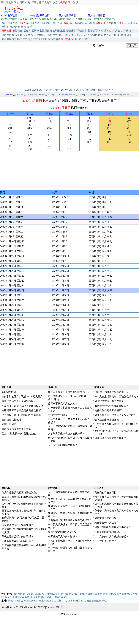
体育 (23, 26)
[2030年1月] (10, 94)
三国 (62, 30)
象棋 (123, 35)
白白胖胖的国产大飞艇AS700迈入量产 (22, 396)
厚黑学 (97, 30)
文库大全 (115, 30)
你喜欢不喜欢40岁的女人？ (62, 403)
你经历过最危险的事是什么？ (110, 438)
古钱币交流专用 (93, 594)
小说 (27, 2)
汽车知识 (27, 39)
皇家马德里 (45, 600)
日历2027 (35, 23)
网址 (16, 2)
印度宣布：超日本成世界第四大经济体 (22, 405)
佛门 (60, 35)
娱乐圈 (15, 35)
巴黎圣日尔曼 (93, 600)
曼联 (104, 600)
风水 (65, 35)
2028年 (49, 90)
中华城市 (41, 35)
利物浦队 (18, 600)
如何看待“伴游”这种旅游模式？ (111, 405)
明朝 (79, 30)
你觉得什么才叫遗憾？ (106, 518)
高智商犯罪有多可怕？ (106, 492)
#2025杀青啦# (9, 392)
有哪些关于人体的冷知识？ (62, 536)
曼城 (10, 600)
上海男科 (57, 597)
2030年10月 (105, 94)
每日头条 (58, 23)
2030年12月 (128, 94)
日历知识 (45, 23)
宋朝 (73, 30)
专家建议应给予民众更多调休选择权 (21, 410)
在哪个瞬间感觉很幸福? (107, 532)
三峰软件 (36, 2)
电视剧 (5, 26)
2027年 (42, 90)
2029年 (56, 90)
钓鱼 (71, 35)
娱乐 (29, 26)
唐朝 (68, 30)
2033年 (86, 90)
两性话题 (90, 23)
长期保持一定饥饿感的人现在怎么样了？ (70, 520)
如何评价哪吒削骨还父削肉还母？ (112, 527)
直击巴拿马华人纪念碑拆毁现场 (19, 401)
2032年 (79, 90)
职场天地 (15, 26)
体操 (129, 35)
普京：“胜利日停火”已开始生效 (19, 433)
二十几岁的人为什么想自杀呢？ (111, 536)
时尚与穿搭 (54, 39)
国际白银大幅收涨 (11, 419)
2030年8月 (84, 94)
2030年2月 (21, 94)
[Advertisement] (69, 67)
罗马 (64, 600)
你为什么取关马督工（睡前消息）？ (21, 492)
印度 (60, 594)
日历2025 (13, 23)
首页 (4, 23)
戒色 (84, 35)
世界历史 (44, 30)
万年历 (4, 2)
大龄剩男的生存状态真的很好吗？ (66, 433)
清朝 (84, 30)
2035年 (101, 90)
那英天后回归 (9, 424)
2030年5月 (53, 94)
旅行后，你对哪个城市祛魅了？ (111, 392)
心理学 (105, 30)
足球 (114, 35)
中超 (26, 597)
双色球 (78, 35)
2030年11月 (116, 94)
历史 (26, 30)
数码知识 (80, 23)
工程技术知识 (40, 39)
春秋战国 (55, 30)
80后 (64, 597)
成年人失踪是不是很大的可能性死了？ (69, 392)
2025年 (28, 90)
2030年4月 (42, 94)
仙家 (49, 35)
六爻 (54, 35)
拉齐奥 (71, 600)
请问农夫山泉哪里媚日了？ (109, 419)
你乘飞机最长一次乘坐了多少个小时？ (115, 415)
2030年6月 (63, 94)
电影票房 (6, 35)
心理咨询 (111, 23)
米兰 (77, 600)
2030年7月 (73, 94)
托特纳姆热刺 (31, 600)
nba (119, 35)
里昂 (83, 600)
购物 (11, 2)
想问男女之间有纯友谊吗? (62, 532)
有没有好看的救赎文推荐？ (62, 445)
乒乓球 (107, 35)
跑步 (32, 597)
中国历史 (34, 30)
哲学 (90, 30)
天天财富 (47, 2)
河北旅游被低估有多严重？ (109, 401)
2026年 (35, 90)
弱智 (28, 35)
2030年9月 (94, 94)
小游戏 (56, 2)
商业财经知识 (9, 39)
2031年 (72, 90)
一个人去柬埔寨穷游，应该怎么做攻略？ (116, 396)
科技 (19, 39)
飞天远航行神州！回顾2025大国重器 (21, 415)
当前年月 (109, 90)
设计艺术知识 (81, 39)
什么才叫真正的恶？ (105, 541)
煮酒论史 (17, 30)
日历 (22, 2)
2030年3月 (32, 94)
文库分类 (126, 30)
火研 (33, 35)
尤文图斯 (56, 600)
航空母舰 (93, 35)
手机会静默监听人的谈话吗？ (18, 536)
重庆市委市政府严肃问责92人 (18, 429)
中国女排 (9, 597)
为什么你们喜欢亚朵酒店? (108, 410)
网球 (100, 35)
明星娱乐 (133, 23)
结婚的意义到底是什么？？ (62, 415)
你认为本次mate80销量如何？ (17, 525)
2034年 (94, 90)
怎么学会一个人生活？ (106, 522)
